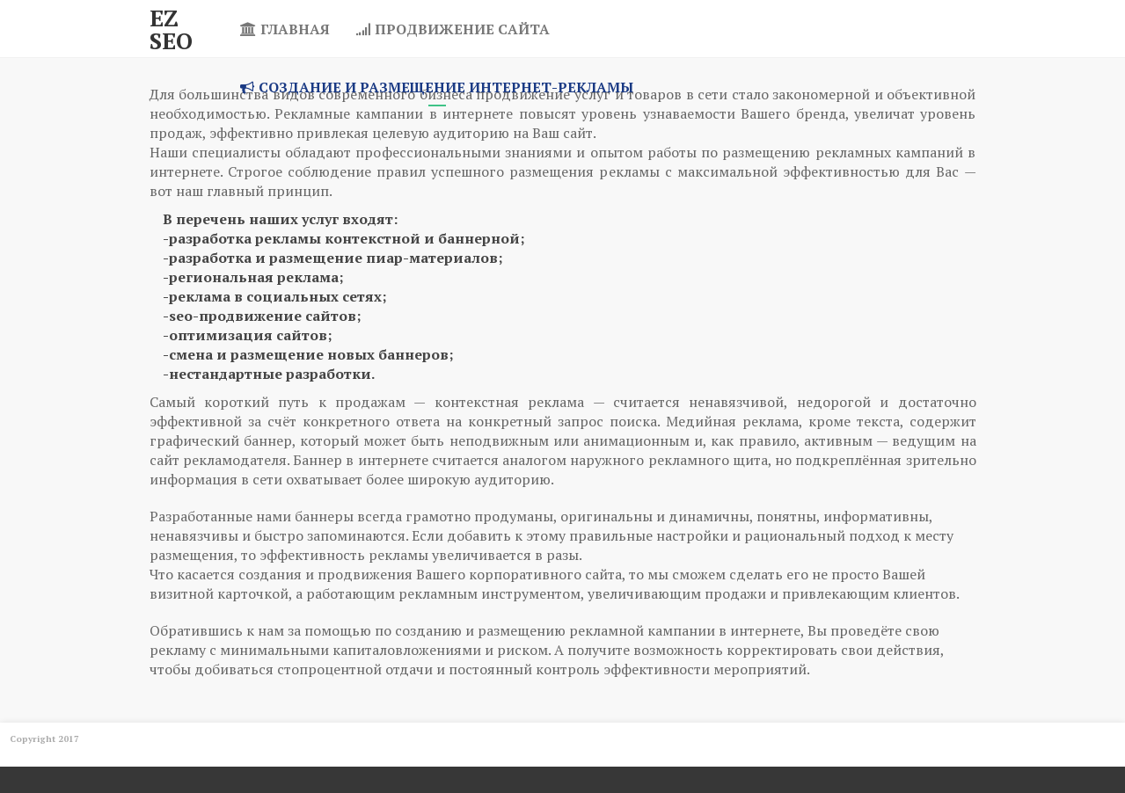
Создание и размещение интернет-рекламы (436, 87)
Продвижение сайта (453, 29)
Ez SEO (171, 29)
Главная (285, 29)
